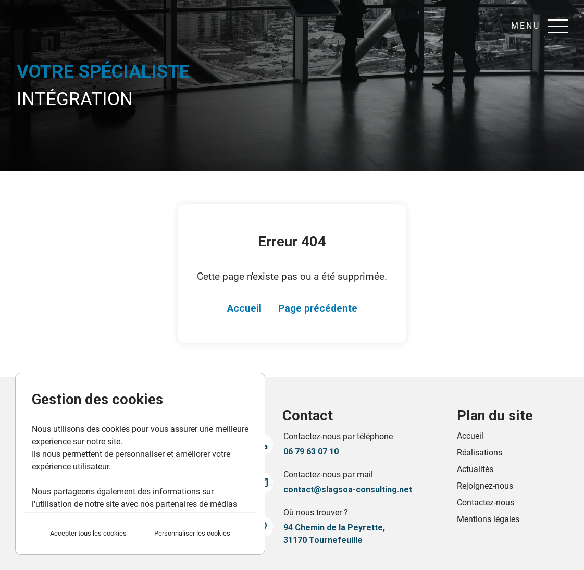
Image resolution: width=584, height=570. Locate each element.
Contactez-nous (485, 502)
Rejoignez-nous (485, 486)
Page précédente (317, 308)
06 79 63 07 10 (311, 451)
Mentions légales (488, 519)
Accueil (244, 308)
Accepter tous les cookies (88, 533)
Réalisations (479, 452)
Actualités (475, 469)
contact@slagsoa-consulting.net (347, 489)
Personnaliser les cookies (192, 533)
